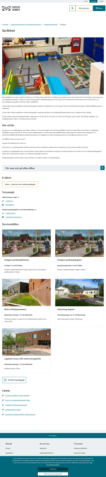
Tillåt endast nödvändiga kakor (53, 474)
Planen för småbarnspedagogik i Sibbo (16, 400)
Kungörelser (9, 453)
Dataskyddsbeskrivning (46, 453)
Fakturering (43, 448)
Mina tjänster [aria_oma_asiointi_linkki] (84, 8)
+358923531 (9, 201)
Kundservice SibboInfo (80, 448)
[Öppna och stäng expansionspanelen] (102, 168)
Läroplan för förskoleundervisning (14, 405)
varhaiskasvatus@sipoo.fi (13, 217)
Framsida (5, 24)
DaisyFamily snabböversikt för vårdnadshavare (18, 415)
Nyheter (8, 448)
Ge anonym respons (79, 453)
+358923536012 (10, 213)
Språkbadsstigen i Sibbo (11, 410)
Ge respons (53, 435)
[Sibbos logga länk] (11, 10)
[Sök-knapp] (72, 8)
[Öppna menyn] (99, 8)
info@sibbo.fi (9, 205)
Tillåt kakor (53, 469)
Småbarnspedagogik (50, 24)
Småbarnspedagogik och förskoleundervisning (26, 24)
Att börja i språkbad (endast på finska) (16, 396)
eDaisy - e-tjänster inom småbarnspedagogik (20, 184)
